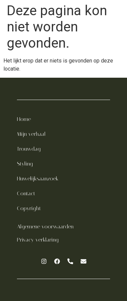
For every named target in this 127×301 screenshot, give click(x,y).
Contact (26, 193)
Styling (25, 163)
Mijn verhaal (31, 134)
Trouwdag (29, 149)
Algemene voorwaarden (45, 226)
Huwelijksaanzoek (37, 178)
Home (24, 119)
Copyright (29, 208)
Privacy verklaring (38, 239)
